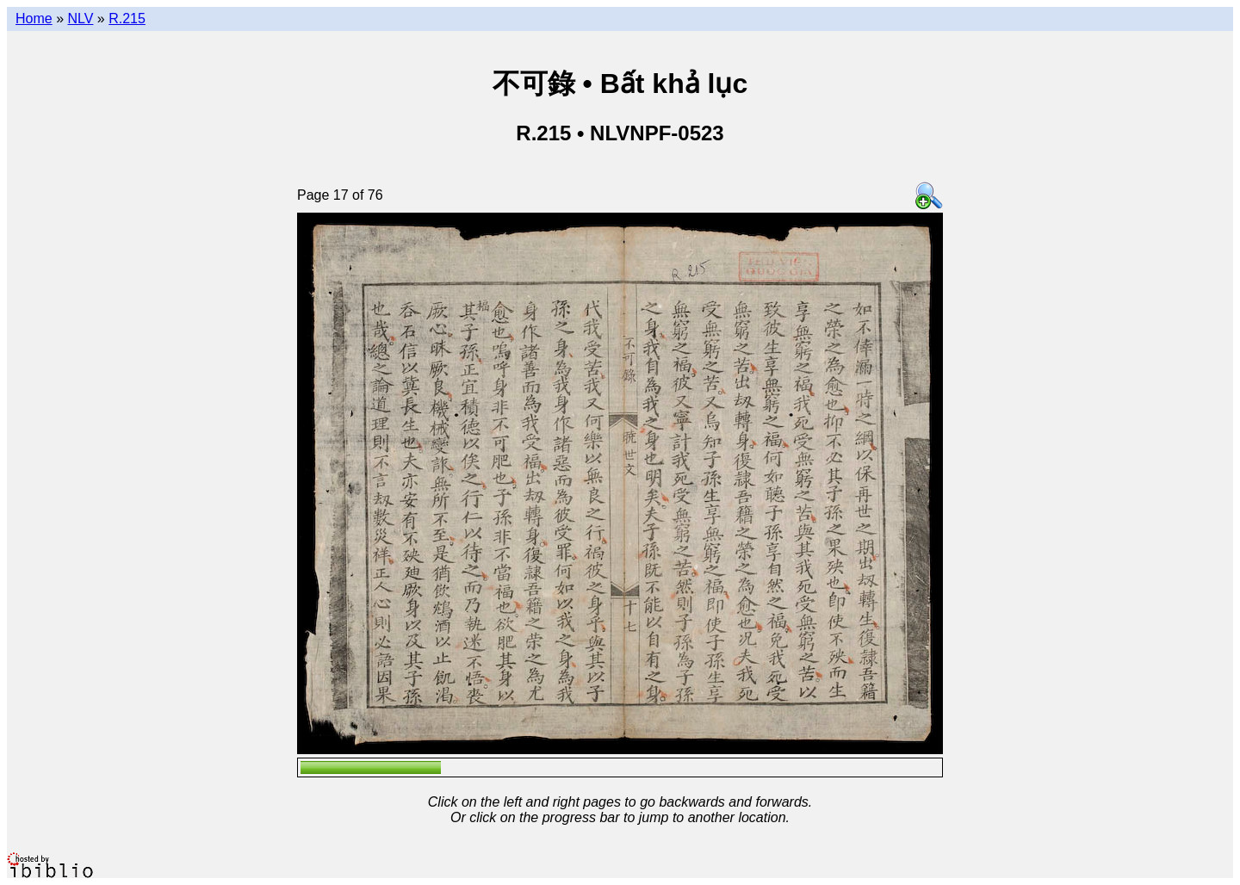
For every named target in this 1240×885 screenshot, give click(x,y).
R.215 (127, 18)
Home (34, 18)
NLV (80, 18)
